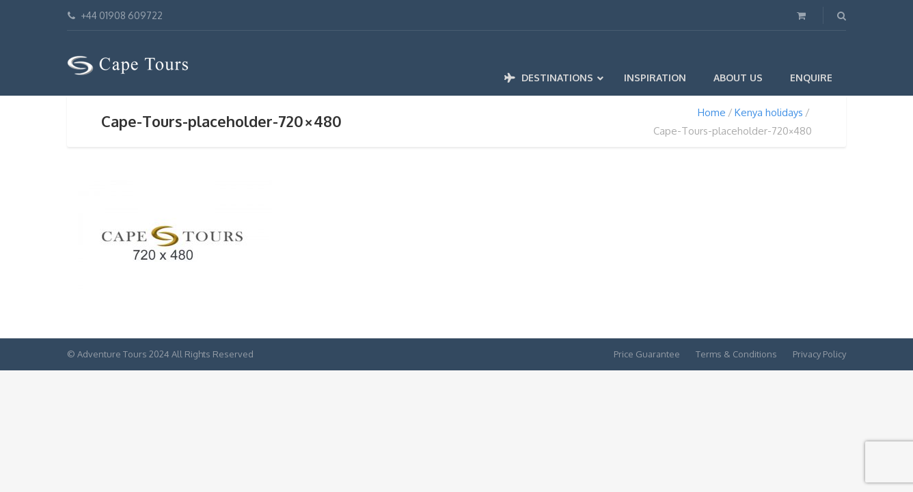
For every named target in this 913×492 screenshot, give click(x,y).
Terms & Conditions (736, 353)
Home (712, 112)
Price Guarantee (647, 353)
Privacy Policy (819, 353)
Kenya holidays (769, 112)
